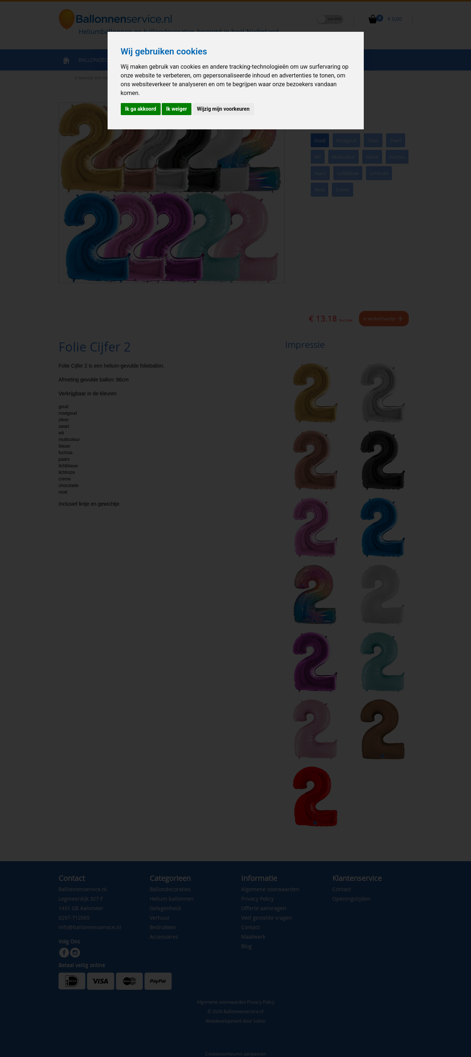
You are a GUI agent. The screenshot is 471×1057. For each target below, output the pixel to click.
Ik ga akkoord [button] (140, 109)
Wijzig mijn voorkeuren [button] (223, 109)
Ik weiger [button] (176, 109)
